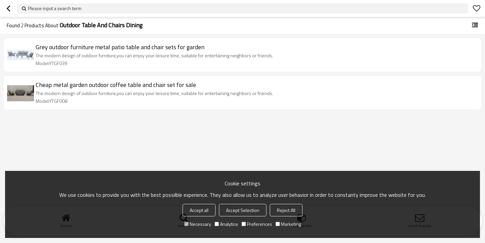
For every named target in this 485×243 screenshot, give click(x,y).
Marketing (288, 223)
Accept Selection (242, 210)
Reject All (286, 210)
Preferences (256, 223)
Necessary (197, 223)
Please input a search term (55, 8)
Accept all (199, 210)
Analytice (226, 223)
